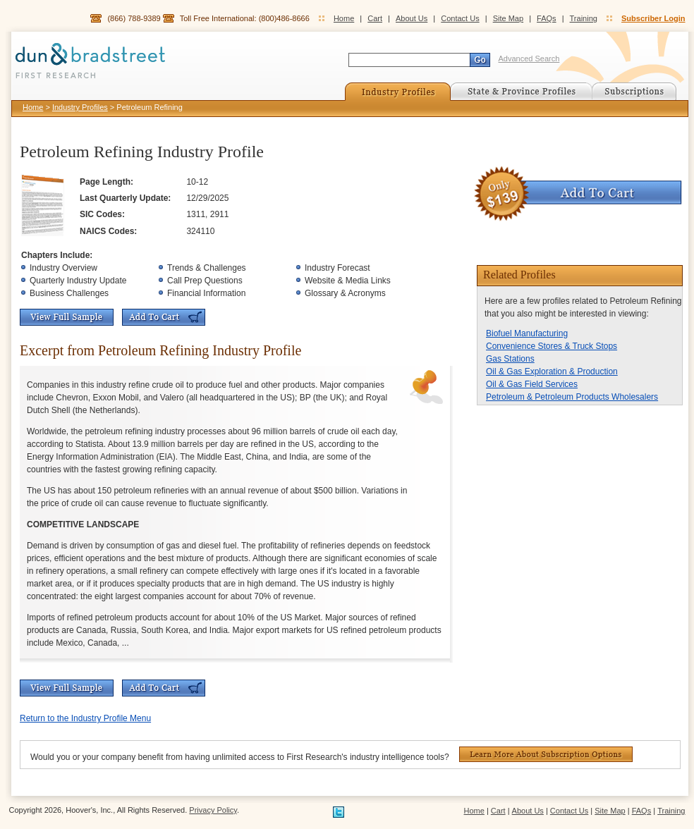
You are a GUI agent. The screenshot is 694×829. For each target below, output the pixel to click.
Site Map (508, 18)
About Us (411, 18)
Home (344, 18)
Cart (374, 18)
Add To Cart (163, 317)
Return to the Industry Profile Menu (85, 718)
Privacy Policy (213, 810)
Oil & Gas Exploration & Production (552, 371)
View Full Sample (67, 317)
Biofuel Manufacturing (527, 333)
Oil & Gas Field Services (532, 384)
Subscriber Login (653, 18)
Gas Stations (510, 359)
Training (583, 18)
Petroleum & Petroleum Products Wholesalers (572, 397)
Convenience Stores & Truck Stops (551, 346)
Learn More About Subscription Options (546, 754)
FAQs (546, 18)
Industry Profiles (80, 107)
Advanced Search (529, 58)
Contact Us (460, 18)
